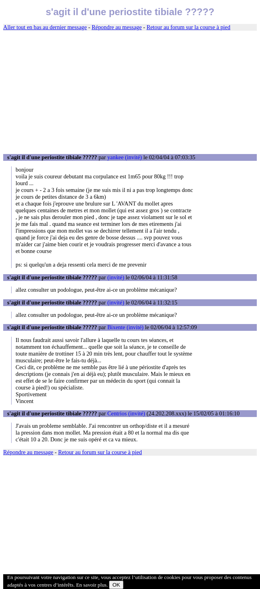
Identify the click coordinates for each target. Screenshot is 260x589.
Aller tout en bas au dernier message (45, 27)
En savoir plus (91, 585)
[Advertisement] (130, 92)
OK (116, 585)
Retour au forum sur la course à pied (188, 27)
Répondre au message (116, 27)
